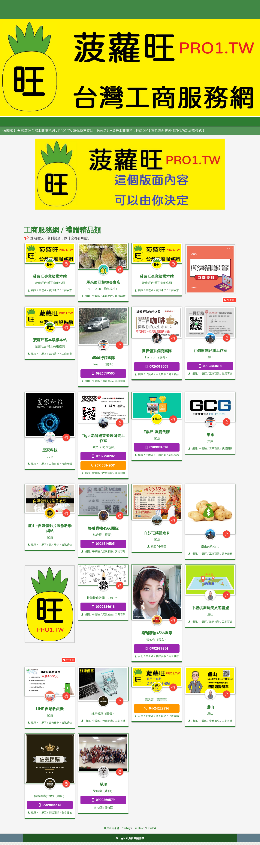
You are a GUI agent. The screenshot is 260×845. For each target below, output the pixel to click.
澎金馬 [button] (165, 121)
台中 (139, 716)
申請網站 (184, 121)
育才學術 (54, 544)
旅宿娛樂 (214, 621)
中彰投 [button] (95, 121)
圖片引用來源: (112, 828)
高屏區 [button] (130, 121)
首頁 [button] (21, 121)
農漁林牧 (120, 296)
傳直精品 (107, 381)
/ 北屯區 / (149, 716)
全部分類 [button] (40, 121)
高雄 (85, 473)
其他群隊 (120, 381)
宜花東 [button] (148, 121)
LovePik (151, 828)
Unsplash (138, 828)
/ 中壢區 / (42, 290)
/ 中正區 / (149, 656)
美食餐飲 (107, 296)
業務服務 (173, 454)
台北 (139, 656)
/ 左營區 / (96, 473)
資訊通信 (54, 290)
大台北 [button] (59, 121)
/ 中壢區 (161, 546)
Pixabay (126, 828)
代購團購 (67, 463)
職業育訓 (227, 373)
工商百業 (67, 290)
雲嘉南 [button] (112, 121)
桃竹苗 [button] (77, 121)
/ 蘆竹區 (108, 807)
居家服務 (120, 473)
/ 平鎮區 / (96, 381)
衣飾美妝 (107, 473)
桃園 (32, 290)
